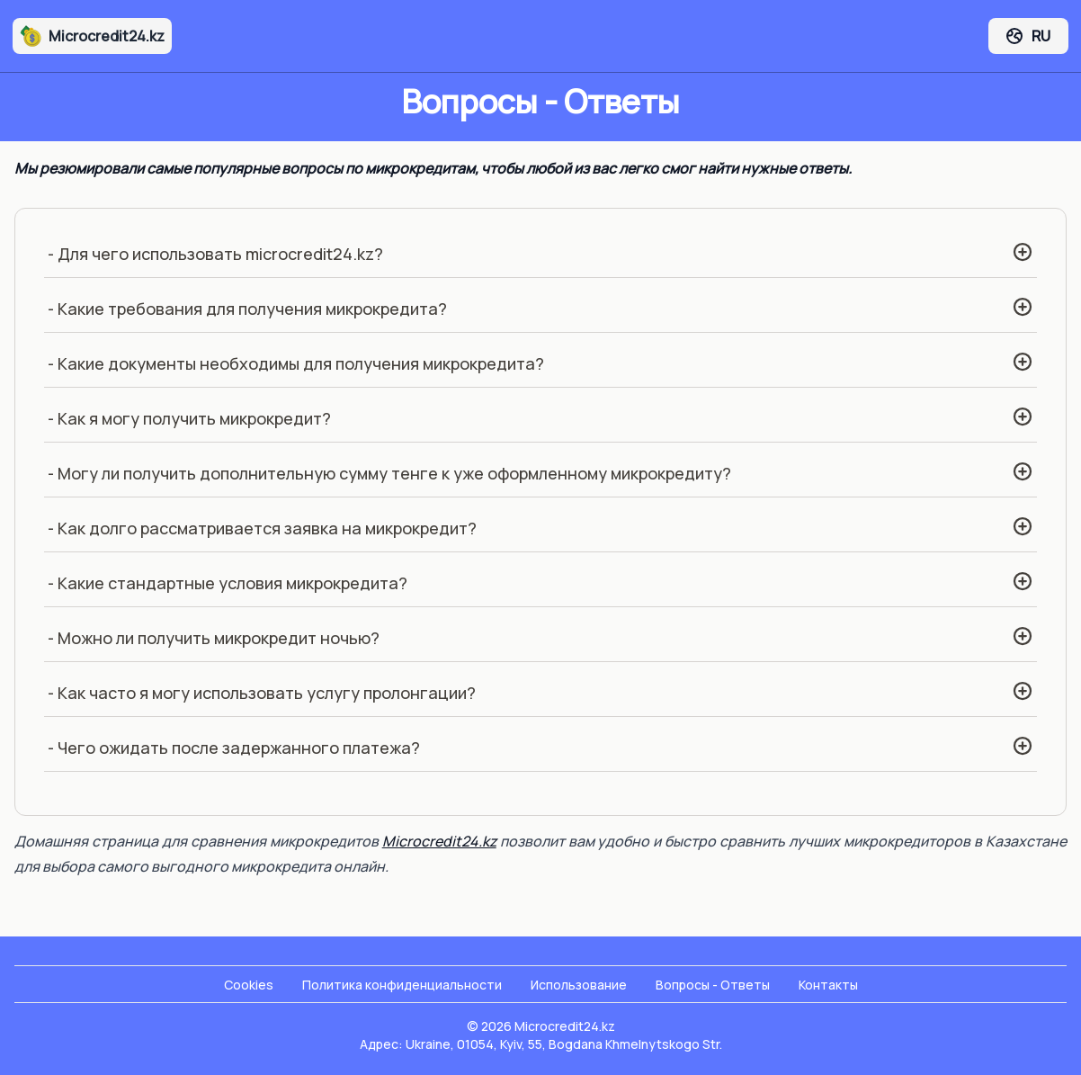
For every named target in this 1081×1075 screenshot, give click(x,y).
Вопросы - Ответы (713, 984)
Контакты (828, 984)
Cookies (248, 984)
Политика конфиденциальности (402, 984)
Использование (579, 984)
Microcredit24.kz (92, 36)
